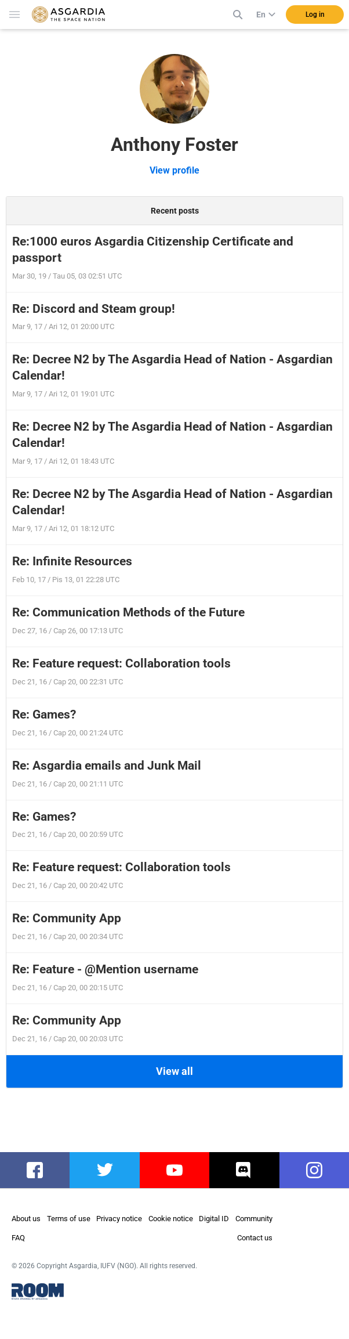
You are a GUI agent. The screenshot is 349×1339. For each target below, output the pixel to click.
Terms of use (68, 1218)
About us (26, 1218)
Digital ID (214, 1218)
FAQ (18, 1237)
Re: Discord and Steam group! (93, 309)
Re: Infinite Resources (72, 561)
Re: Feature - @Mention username (105, 969)
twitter (104, 1170)
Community (253, 1218)
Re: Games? (44, 714)
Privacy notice (119, 1218)
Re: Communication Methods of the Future (128, 612)
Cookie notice (170, 1218)
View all (174, 1071)
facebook (39, 1170)
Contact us (254, 1237)
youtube (174, 1170)
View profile (174, 170)
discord (244, 1170)
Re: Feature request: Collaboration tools (121, 663)
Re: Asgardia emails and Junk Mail (106, 766)
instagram (319, 1170)
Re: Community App (66, 918)
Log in (315, 14)
